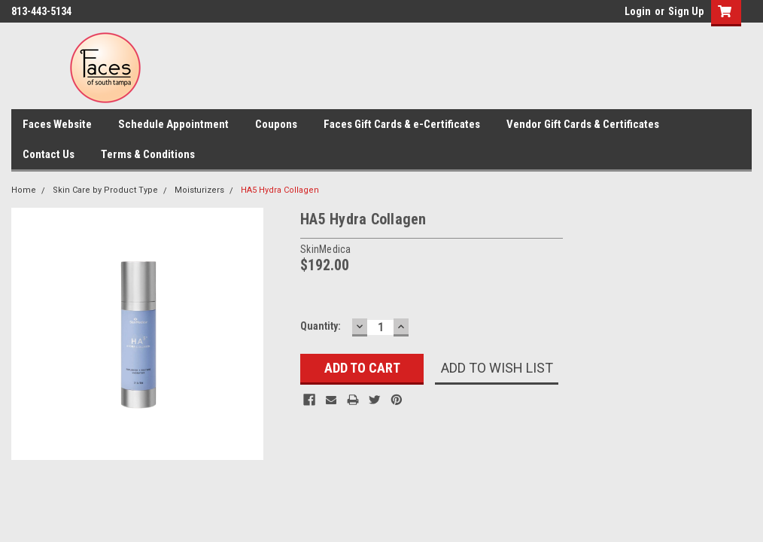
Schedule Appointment (173, 124)
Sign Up (686, 11)
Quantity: (320, 326)
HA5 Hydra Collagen (280, 190)
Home (23, 190)
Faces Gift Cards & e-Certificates (402, 124)
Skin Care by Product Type (105, 190)
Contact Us (48, 154)
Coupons (276, 124)
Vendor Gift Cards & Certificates (582, 124)
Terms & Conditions (148, 154)
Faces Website (57, 124)
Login (638, 11)
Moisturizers (199, 190)
